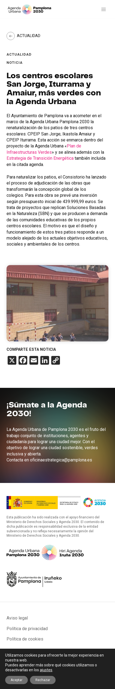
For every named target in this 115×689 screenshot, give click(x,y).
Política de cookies (25, 639)
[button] (103, 9)
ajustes (46, 670)
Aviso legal (17, 618)
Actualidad (28, 36)
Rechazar (42, 680)
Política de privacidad (27, 628)
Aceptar (16, 680)
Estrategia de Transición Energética (40, 158)
